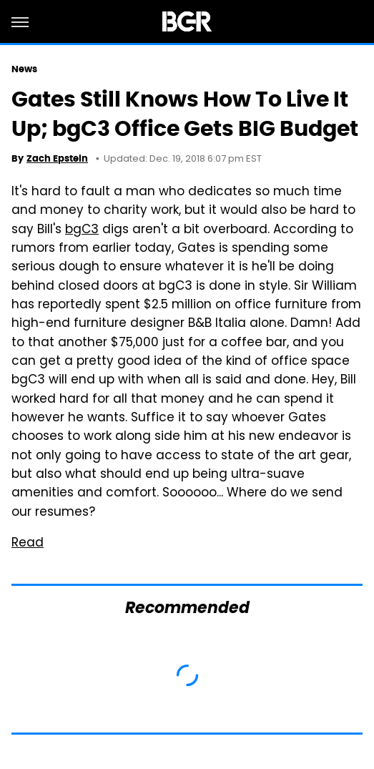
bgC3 (82, 230)
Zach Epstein (57, 158)
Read (27, 544)
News (24, 69)
